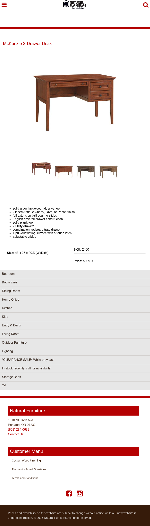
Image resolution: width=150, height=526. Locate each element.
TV (4, 385)
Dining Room (11, 291)
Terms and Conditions (25, 478)
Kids (5, 316)
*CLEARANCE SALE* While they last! (28, 359)
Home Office (10, 299)
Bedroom (8, 273)
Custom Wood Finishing (26, 460)
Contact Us (15, 434)
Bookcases (9, 282)
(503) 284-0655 (18, 429)
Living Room (10, 334)
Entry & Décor (11, 325)
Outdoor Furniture (14, 342)
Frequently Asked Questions (29, 469)
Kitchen (7, 308)
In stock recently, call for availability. (26, 368)
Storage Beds (11, 377)
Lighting (7, 351)
